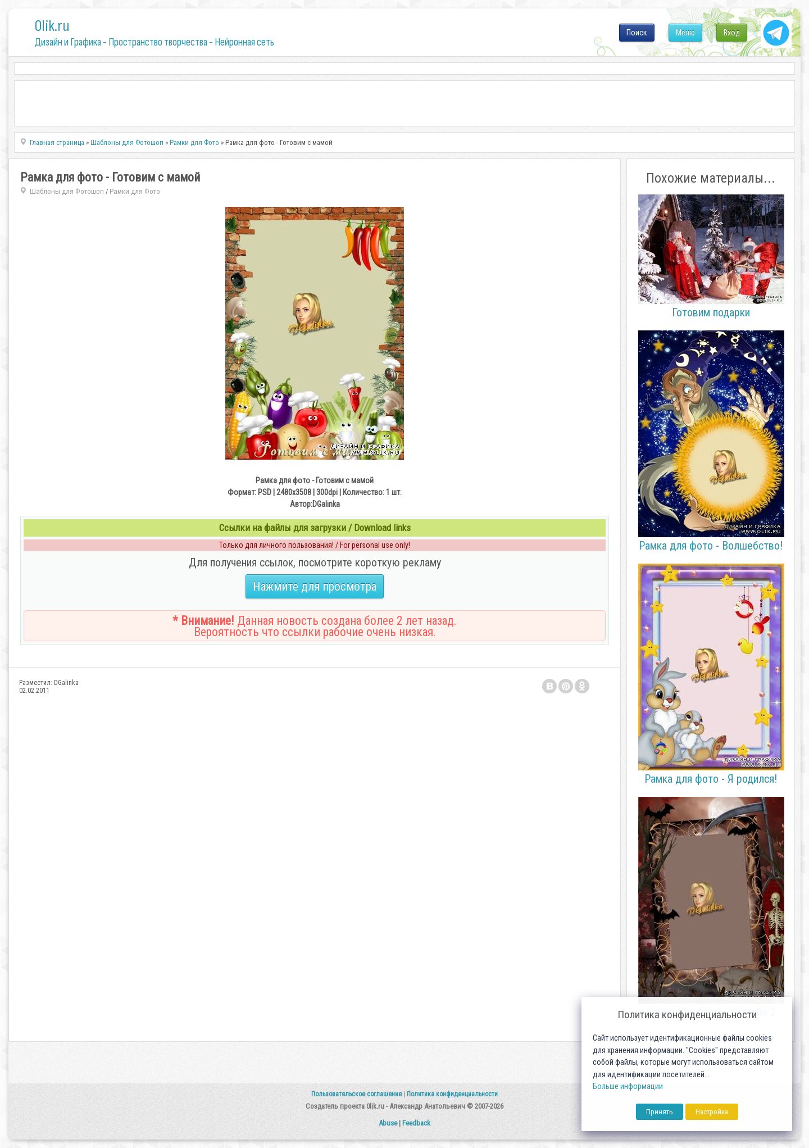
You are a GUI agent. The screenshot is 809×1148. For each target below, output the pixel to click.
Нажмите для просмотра (314, 586)
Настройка (712, 1112)
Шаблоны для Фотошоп (67, 191)
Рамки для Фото (135, 191)
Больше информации (628, 1086)
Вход (732, 32)
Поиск (636, 32)
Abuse (388, 1123)
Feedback (416, 1123)
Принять (659, 1112)
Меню (685, 32)
